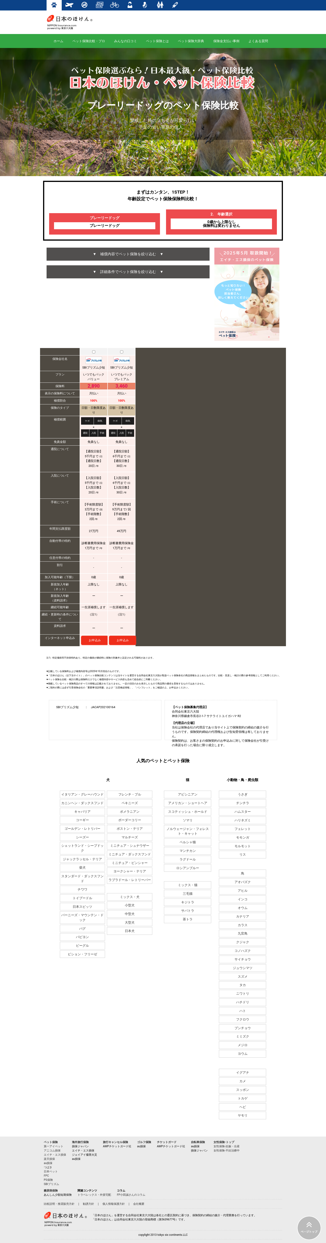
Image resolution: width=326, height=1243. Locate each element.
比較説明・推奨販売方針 (59, 1203)
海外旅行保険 (80, 1142)
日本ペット (51, 1171)
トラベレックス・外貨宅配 (94, 1194)
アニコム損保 (52, 1150)
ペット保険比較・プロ (88, 41)
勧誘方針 (88, 1203)
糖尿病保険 (51, 1190)
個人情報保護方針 (113, 1203)
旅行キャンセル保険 (115, 1142)
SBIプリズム (51, 1184)
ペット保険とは (157, 41)
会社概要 (138, 1203)
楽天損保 (49, 1159)
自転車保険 (198, 1142)
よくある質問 (258, 41)
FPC (46, 1175)
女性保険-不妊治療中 (226, 1150)
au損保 (48, 1163)
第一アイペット (53, 1146)
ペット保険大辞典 (191, 41)
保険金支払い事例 (226, 41)
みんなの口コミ (125, 41)
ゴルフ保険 (144, 1142)
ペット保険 (51, 1142)
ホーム (58, 41)
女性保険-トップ (224, 1142)
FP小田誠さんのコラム (131, 1194)
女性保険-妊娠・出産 (226, 1146)
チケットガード (167, 1142)
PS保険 (48, 1180)
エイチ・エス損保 (55, 1154)
